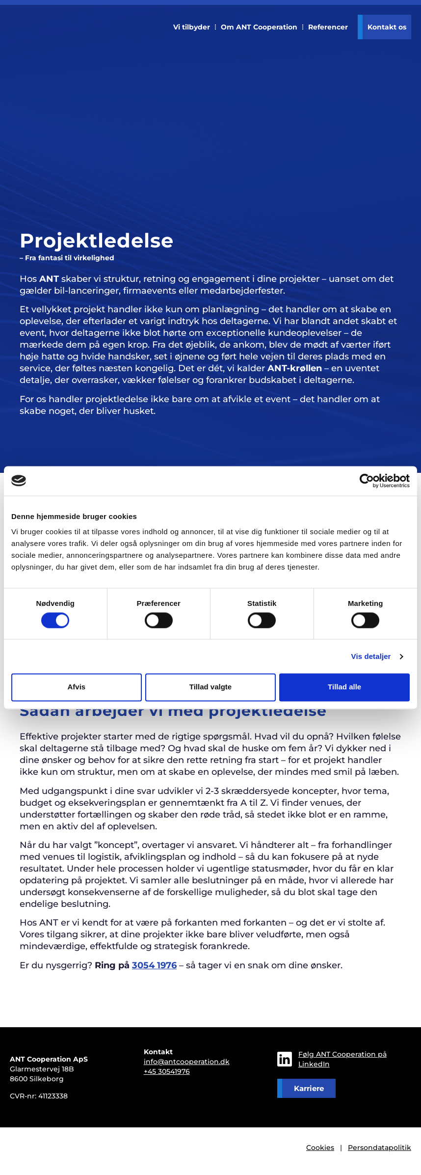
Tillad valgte (210, 687)
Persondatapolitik (379, 1147)
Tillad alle (344, 687)
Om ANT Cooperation (259, 27)
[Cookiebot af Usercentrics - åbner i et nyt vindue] (367, 480)
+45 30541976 (167, 1071)
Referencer (328, 27)
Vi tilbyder (191, 27)
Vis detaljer (371, 656)
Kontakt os (387, 27)
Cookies (320, 1147)
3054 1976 (154, 965)
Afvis (76, 687)
